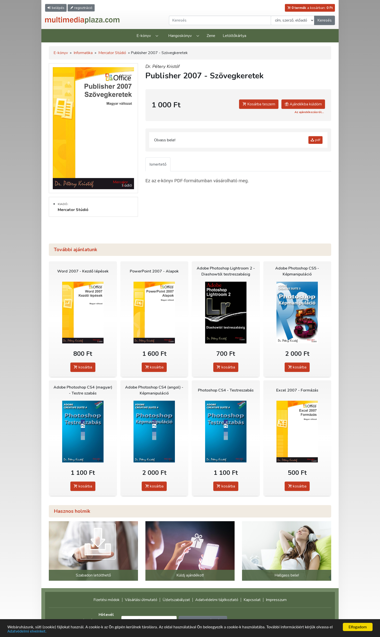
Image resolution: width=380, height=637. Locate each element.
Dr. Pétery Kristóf (162, 66)
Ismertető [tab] (157, 164)
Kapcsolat (252, 600)
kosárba (83, 367)
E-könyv (143, 35)
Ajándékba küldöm (303, 104)
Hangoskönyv (180, 35)
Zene (211, 35)
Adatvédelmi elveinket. (27, 631)
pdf (315, 140)
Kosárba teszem (258, 104)
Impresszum (276, 600)
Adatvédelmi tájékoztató (216, 600)
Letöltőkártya (234, 35)
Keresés (324, 20)
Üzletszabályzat (176, 600)
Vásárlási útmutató (141, 600)
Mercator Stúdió (112, 53)
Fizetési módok (106, 600)
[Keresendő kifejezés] (220, 20)
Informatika (83, 53)
